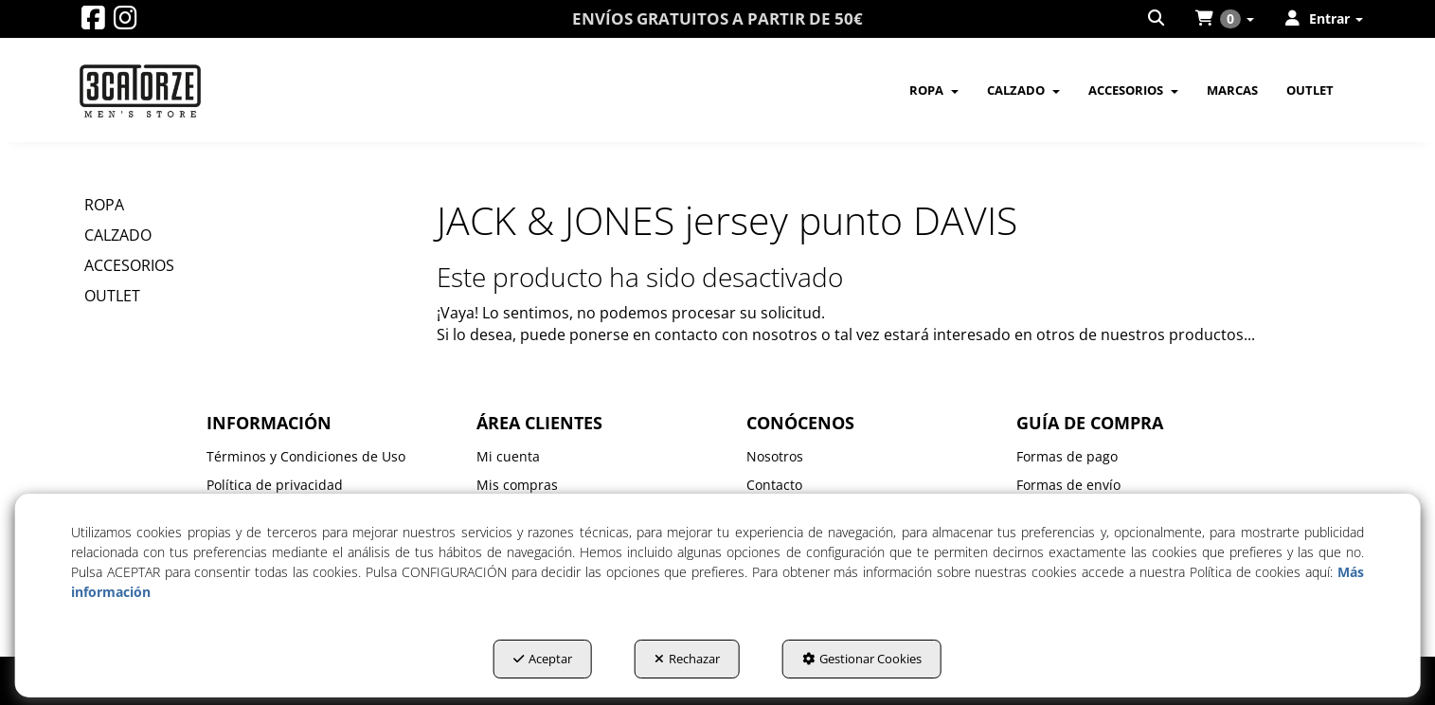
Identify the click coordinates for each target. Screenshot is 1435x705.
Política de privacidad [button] (274, 485)
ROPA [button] (104, 204)
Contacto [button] (774, 485)
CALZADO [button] (118, 235)
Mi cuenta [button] (508, 456)
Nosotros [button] (774, 456)
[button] (93, 22)
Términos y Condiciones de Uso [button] (305, 456)
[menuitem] (1157, 19)
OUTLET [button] (112, 295)
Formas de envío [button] (1068, 485)
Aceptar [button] (542, 658)
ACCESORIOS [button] (129, 265)
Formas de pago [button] (1067, 456)
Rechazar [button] (687, 658)
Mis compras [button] (517, 485)
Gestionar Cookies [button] (862, 658)
